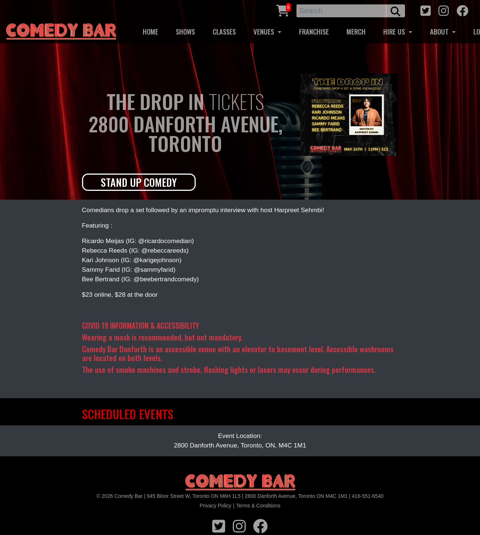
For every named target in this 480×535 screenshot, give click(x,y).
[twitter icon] (425, 9)
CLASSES (224, 31)
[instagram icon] (443, 9)
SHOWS (185, 31)
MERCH (356, 31)
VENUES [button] (264, 31)
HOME (150, 31)
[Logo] (240, 482)
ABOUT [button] (440, 31)
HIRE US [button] (395, 31)
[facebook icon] (462, 9)
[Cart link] (282, 9)
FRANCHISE (314, 31)
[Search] (341, 10)
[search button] (395, 10)
